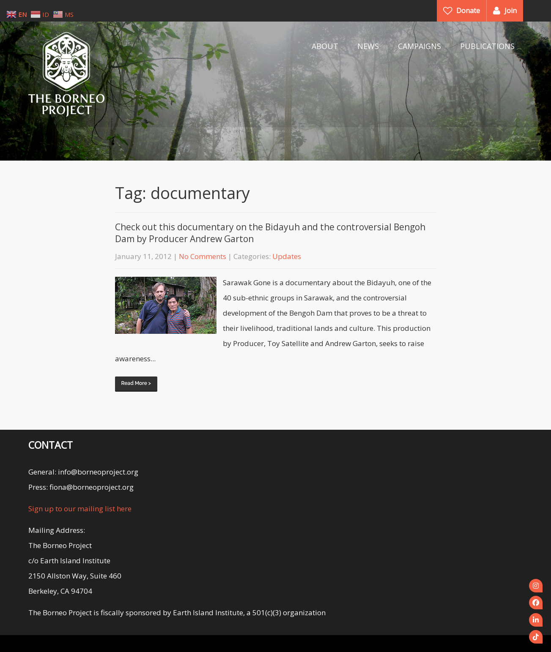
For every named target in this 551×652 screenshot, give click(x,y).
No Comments (202, 256)
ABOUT (325, 46)
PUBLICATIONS (487, 46)
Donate (468, 10)
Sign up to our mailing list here (80, 508)
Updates (286, 256)
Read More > (136, 383)
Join (510, 10)
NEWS (368, 46)
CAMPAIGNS (419, 46)
